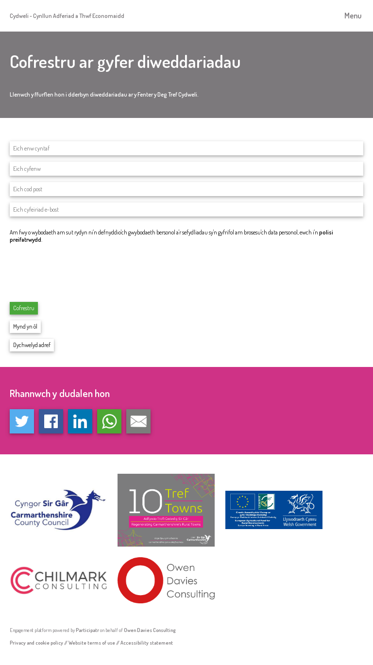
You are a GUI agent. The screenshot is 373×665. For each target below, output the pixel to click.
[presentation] (83, 272)
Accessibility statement (146, 642)
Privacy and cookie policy (36, 642)
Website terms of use (91, 642)
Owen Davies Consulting (150, 630)
